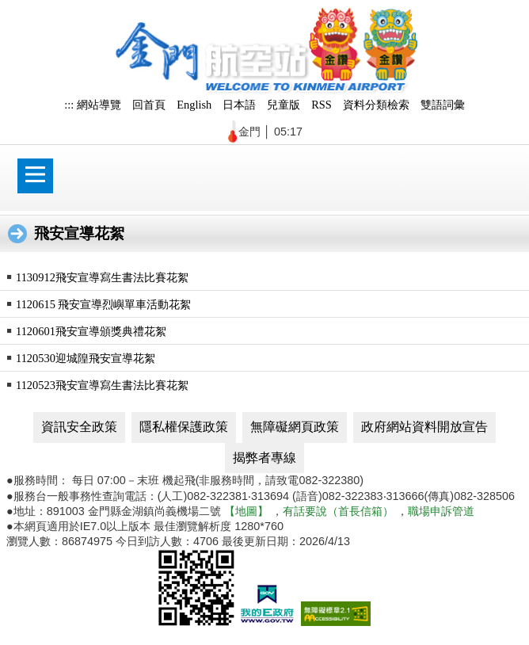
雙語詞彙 (443, 104)
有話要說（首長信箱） (338, 511)
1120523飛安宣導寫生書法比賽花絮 (102, 385)
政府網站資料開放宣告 (424, 426)
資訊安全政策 (79, 426)
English (194, 104)
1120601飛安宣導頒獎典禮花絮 (91, 331)
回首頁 (149, 104)
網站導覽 (99, 104)
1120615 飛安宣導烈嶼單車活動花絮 (103, 304)
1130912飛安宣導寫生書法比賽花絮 (102, 277)
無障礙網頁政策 (294, 426)
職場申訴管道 (441, 511)
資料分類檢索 (376, 104)
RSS (321, 104)
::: (69, 104)
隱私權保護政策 (183, 426)
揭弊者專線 (264, 457)
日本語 (239, 104)
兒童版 (283, 104)
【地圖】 (246, 511)
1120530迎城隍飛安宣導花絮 (85, 358)
